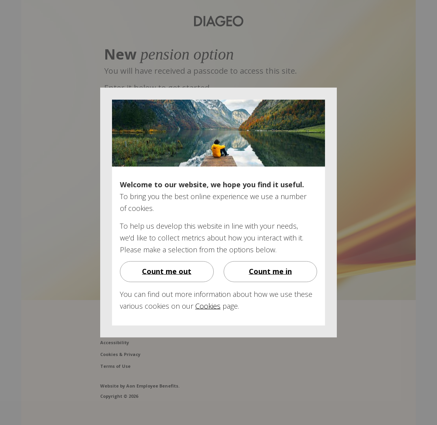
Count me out (166, 271)
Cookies (207, 306)
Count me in (270, 271)
